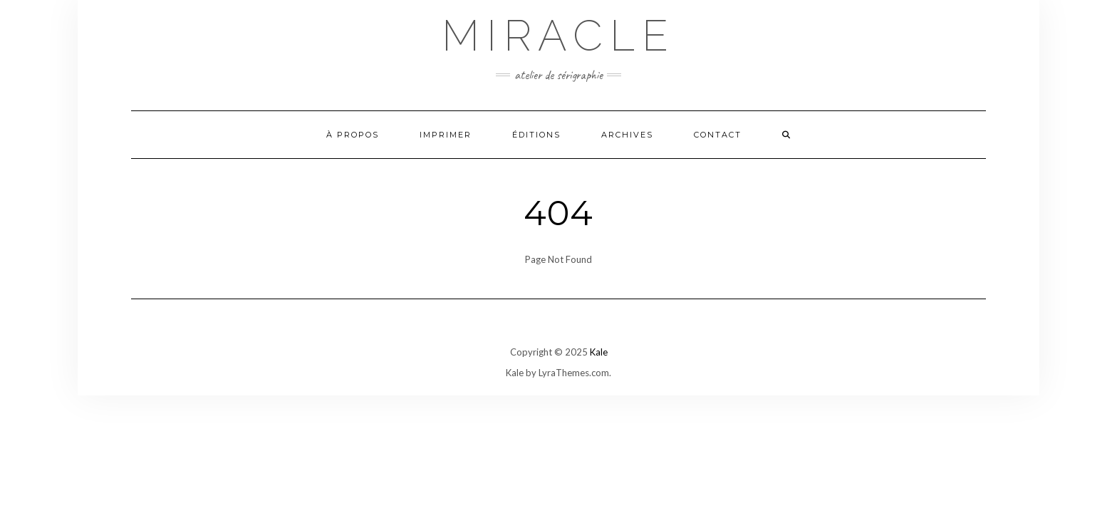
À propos (352, 135)
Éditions (536, 135)
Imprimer (446, 135)
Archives (627, 135)
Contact (718, 135)
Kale (599, 352)
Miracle (558, 36)
